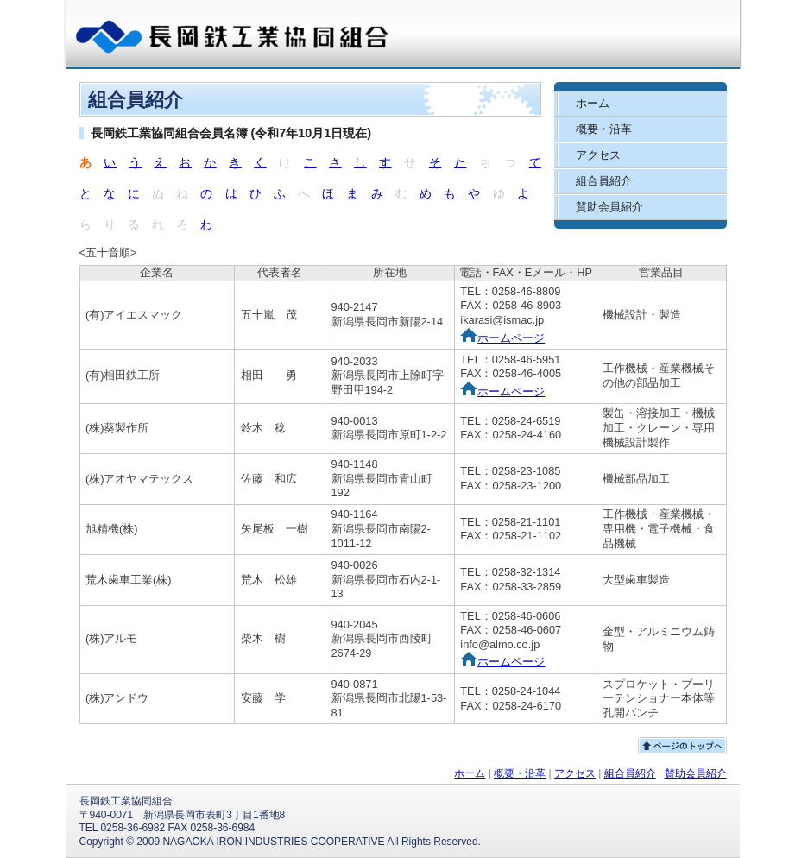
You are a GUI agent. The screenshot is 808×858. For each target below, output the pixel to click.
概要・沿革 (604, 129)
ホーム (592, 103)
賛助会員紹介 (609, 206)
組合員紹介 (604, 180)
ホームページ (502, 337)
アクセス (598, 154)
